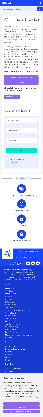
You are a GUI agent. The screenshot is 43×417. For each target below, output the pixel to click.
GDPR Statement (11, 329)
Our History (9, 291)
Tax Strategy (9, 307)
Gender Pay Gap (11, 313)
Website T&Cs (10, 318)
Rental (7, 360)
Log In (21, 150)
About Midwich (10, 288)
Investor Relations (11, 305)
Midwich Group (11, 294)
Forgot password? (12, 162)
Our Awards (9, 299)
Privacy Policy (10, 316)
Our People (9, 371)
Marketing (8, 357)
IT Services (9, 352)
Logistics (8, 354)
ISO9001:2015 (10, 302)
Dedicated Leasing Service (15, 349)
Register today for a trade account (21, 80)
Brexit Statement (11, 332)
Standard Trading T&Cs (13, 327)
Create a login (12, 97)
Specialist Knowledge (13, 368)
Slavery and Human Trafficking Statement (20, 310)
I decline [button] (21, 408)
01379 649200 (15, 263)
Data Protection (11, 321)
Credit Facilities (10, 346)
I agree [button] (22, 404)
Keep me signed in (16, 159)
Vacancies (9, 296)
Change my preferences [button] (21, 411)
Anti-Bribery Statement (13, 324)
